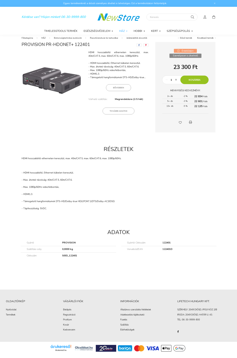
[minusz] (166, 83)
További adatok (118, 114)
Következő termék (205, 41)
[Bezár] (214, 3)
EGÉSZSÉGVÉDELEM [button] (97, 31)
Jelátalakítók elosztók (136, 41)
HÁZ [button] (122, 31)
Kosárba (194, 83)
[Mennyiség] (171, 83)
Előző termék (186, 41)
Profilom (67, 323)
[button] (180, 125)
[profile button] (205, 17)
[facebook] (139, 48)
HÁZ (43, 41)
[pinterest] (146, 48)
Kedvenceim (69, 333)
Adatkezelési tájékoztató (132, 318)
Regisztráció (69, 318)
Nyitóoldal (11, 313)
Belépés (67, 313)
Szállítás (124, 328)
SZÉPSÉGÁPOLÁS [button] (179, 31)
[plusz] (175, 83)
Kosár (66, 328)
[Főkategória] (27, 41)
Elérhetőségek (127, 333)
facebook (178, 335)
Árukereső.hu (60, 354)
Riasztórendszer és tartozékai (104, 41)
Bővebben (118, 91)
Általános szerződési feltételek (135, 313)
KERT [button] (155, 31)
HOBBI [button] (138, 31)
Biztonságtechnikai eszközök (68, 41)
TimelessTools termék (60, 31)
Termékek (10, 318)
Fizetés (123, 323)
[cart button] (213, 17)
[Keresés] (172, 17)
